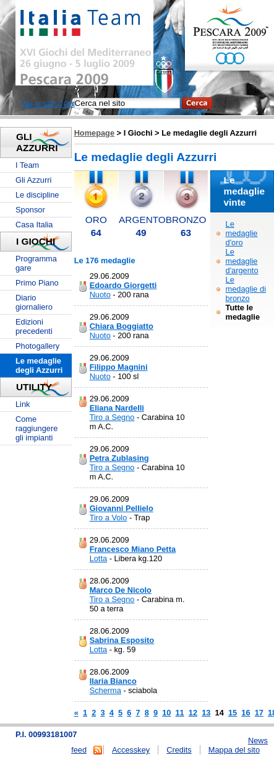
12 (193, 712)
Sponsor (30, 209)
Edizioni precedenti (34, 326)
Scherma (105, 690)
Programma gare (36, 263)
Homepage (94, 133)
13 (206, 712)
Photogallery (37, 346)
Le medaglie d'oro (242, 233)
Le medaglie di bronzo (246, 289)
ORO (96, 219)
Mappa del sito (234, 749)
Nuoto (100, 294)
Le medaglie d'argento (242, 261)
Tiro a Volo (108, 517)
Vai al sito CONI (49, 103)
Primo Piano (37, 282)
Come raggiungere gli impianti (36, 428)
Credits (179, 749)
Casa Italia (34, 224)
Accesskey (131, 749)
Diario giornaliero (34, 302)
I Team (27, 165)
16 (245, 712)
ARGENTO (142, 219)
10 (166, 712)
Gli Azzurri (33, 180)
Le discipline (37, 194)
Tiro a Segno (112, 417)
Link (22, 404)
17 (259, 712)
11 (179, 712)
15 (232, 712)
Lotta (98, 558)
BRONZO (186, 219)
